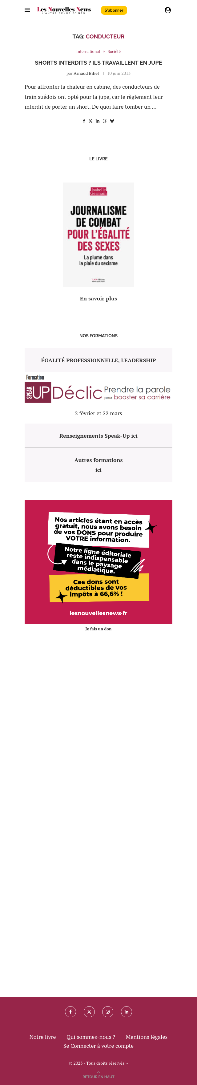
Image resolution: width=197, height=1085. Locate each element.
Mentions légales (147, 1036)
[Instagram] (107, 1011)
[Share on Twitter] (90, 121)
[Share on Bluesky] (112, 121)
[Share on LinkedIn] (97, 121)
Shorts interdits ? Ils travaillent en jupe (98, 62)
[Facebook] (70, 1011)
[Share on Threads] (105, 121)
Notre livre (43, 1036)
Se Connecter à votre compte (98, 1045)
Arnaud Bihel (86, 73)
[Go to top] (98, 1076)
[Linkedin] (126, 1011)
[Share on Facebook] (84, 121)
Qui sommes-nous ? (90, 1036)
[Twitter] (89, 1011)
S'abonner (114, 10)
